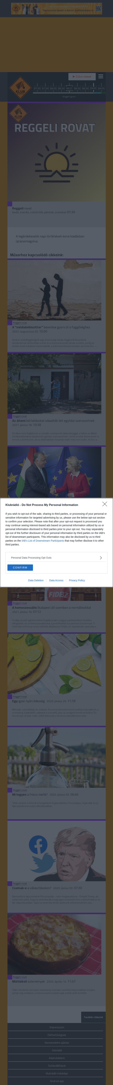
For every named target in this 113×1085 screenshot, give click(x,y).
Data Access (56, 580)
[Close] (105, 505)
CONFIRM (20, 567)
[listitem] (56, 558)
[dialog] (56, 542)
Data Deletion (36, 580)
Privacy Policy (77, 580)
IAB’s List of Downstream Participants (43, 540)
